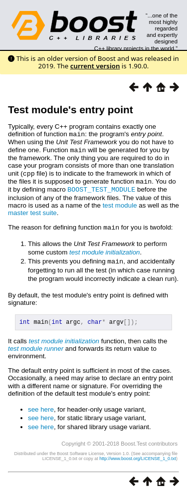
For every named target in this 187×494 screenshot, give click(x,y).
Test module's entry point (70, 109)
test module (120, 203)
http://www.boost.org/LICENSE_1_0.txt (137, 456)
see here (41, 407)
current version (95, 65)
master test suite (32, 210)
